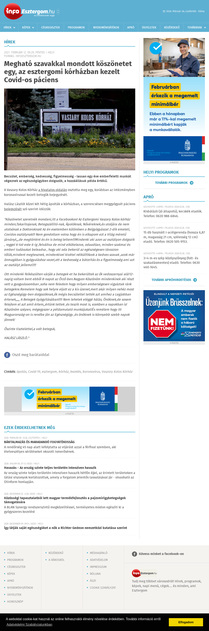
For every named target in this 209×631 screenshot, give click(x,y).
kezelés (75, 371)
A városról (57, 560)
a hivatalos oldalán (52, 190)
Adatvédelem (99, 560)
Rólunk (95, 574)
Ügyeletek (149, 27)
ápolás (21, 371)
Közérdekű (171, 27)
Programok (76, 27)
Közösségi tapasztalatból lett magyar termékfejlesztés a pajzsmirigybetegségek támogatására (65, 500)
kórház (64, 371)
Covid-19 (34, 371)
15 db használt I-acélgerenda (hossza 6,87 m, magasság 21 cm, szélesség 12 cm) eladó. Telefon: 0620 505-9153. (174, 237)
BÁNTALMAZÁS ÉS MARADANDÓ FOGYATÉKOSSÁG (39, 442)
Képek (26, 27)
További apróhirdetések (171, 280)
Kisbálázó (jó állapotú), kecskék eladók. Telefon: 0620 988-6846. (172, 214)
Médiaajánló (99, 553)
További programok (171, 183)
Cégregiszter (50, 27)
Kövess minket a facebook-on (161, 554)
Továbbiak (194, 27)
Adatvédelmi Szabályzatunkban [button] (29, 624)
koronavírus (91, 371)
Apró (130, 27)
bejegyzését (13, 209)
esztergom (49, 371)
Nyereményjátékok (106, 27)
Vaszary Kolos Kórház (117, 371)
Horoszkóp (15, 602)
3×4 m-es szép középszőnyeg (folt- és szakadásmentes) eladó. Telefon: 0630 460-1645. (171, 263)
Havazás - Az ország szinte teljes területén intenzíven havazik (50, 467)
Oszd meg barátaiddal (30, 355)
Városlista (58, 11)
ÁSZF (93, 581)
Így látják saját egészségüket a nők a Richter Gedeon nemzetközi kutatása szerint (65, 528)
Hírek (7, 27)
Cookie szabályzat (103, 588)
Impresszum (98, 567)
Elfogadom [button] (186, 622)
